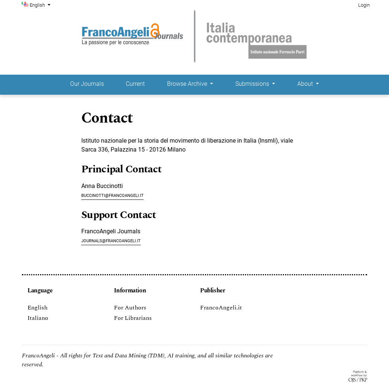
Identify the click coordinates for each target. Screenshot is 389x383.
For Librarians (133, 318)
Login (364, 5)
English (41, 4)
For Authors (130, 307)
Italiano (37, 318)
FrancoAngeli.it (221, 307)
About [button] (305, 83)
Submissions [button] (253, 83)
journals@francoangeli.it (111, 240)
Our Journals (87, 83)
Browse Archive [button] (188, 83)
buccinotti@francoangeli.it (112, 194)
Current (135, 83)
